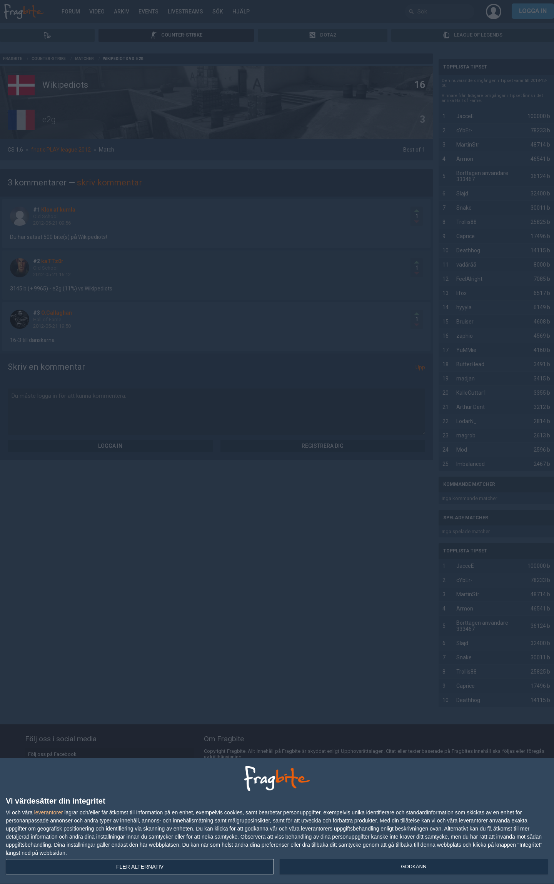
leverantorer (48, 812)
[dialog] (277, 821)
